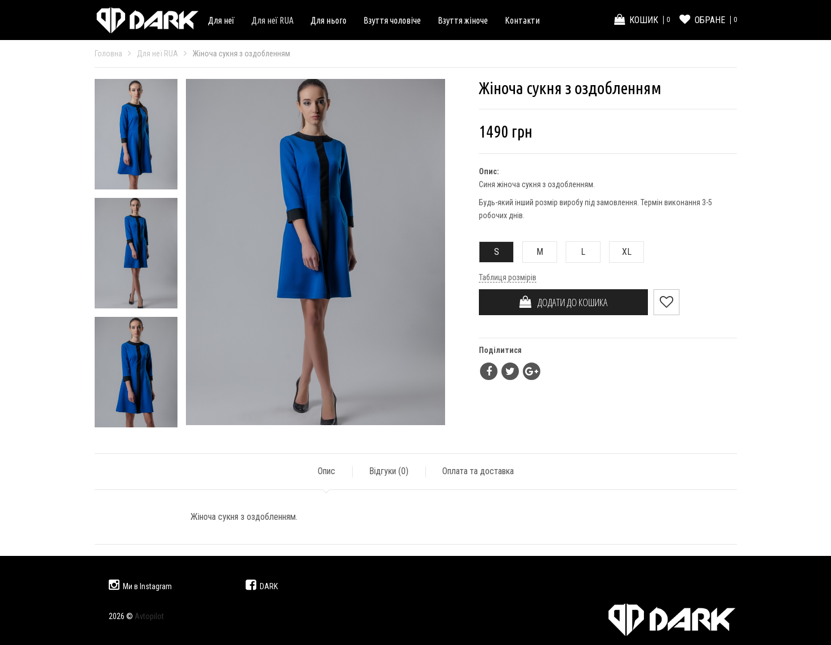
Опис (326, 471)
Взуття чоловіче (392, 20)
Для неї (221, 20)
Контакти (522, 20)
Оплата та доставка (478, 471)
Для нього (328, 20)
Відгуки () (388, 471)
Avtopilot (149, 616)
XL (621, 251)
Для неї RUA (272, 20)
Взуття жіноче (463, 20)
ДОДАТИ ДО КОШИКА (563, 302)
